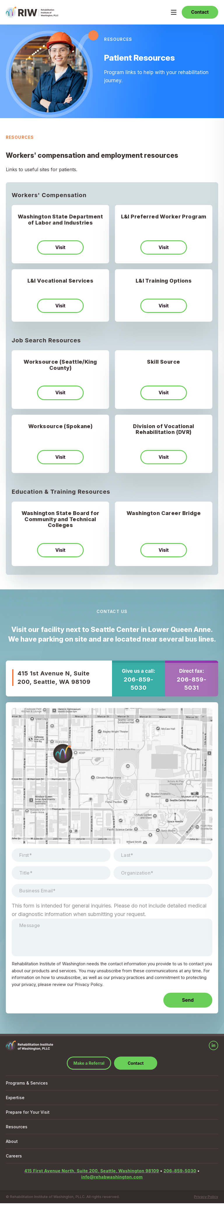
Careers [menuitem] (14, 1157)
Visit (60, 248)
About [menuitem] (12, 1143)
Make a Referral (89, 1064)
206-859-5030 (138, 685)
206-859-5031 (191, 685)
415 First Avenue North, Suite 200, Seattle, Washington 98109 (91, 1172)
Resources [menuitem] (16, 1128)
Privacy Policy (206, 1198)
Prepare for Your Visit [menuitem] (28, 1113)
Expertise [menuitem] (15, 1099)
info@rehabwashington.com (112, 1178)
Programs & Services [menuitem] (27, 1084)
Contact (199, 12)
